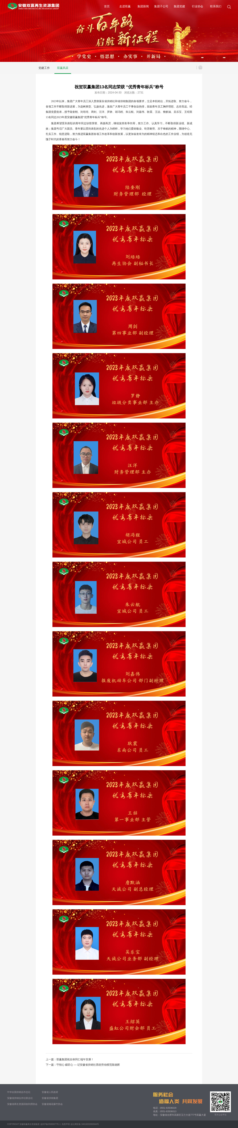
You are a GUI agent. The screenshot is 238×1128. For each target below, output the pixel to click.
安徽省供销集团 (50, 1098)
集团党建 (179, 6)
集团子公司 (161, 6)
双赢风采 (62, 68)
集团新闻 (143, 6)
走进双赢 (125, 6)
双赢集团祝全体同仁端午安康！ (75, 1059)
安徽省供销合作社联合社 (20, 1098)
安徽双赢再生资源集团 (29, 1124)
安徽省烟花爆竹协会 (52, 1104)
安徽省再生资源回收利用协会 (22, 1104)
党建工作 (44, 68)
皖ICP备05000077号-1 (51, 1124)
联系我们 (215, 6)
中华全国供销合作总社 (18, 1092)
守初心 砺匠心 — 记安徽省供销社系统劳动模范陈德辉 (88, 1064)
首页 (107, 6)
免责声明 (66, 1124)
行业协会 (197, 6)
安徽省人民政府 (50, 1092)
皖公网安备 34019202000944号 (85, 1124)
